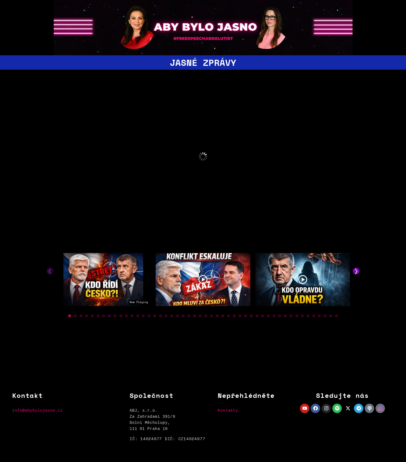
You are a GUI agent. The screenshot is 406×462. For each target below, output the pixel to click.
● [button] (70, 315)
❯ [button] (356, 271)
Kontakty (228, 410)
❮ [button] (50, 271)
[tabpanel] (103, 280)
